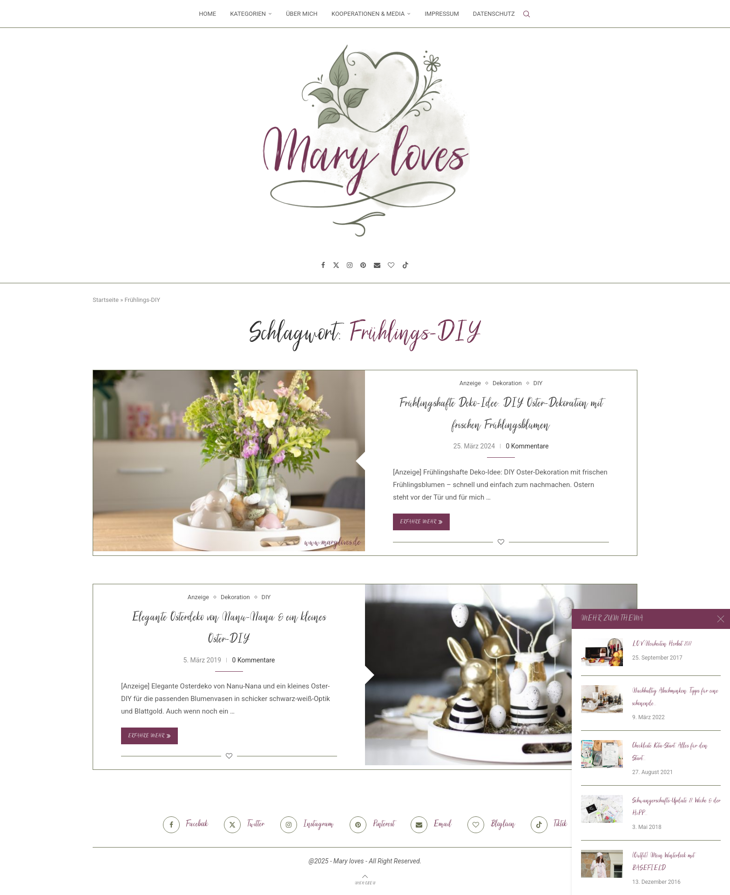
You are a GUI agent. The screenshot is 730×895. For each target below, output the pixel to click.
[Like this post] (501, 542)
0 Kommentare (527, 446)
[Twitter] (336, 265)
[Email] (377, 265)
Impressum (442, 13)
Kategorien (248, 13)
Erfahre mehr (421, 522)
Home (207, 13)
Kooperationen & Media (368, 13)
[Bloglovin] (391, 265)
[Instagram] (349, 265)
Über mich (302, 13)
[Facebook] (323, 265)
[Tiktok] (405, 265)
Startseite (106, 299)
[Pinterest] (363, 265)
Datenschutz (494, 13)
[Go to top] (365, 883)
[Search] (526, 13)
